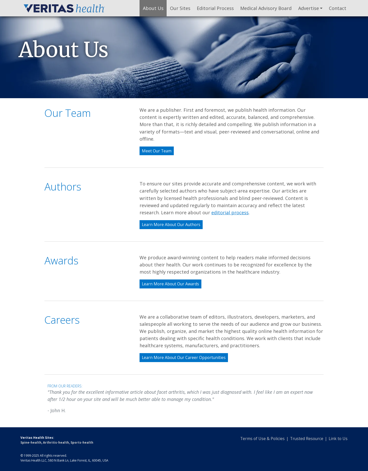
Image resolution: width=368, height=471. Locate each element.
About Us (153, 8)
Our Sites (180, 8)
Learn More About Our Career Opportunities (184, 357)
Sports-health (82, 442)
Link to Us (338, 438)
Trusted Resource (306, 438)
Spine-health (30, 442)
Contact (337, 8)
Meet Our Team (156, 151)
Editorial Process (215, 8)
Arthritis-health (56, 442)
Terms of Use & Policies (262, 438)
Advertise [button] (308, 8)
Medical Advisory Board (266, 8)
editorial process (230, 212)
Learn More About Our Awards (170, 284)
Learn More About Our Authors (171, 224)
